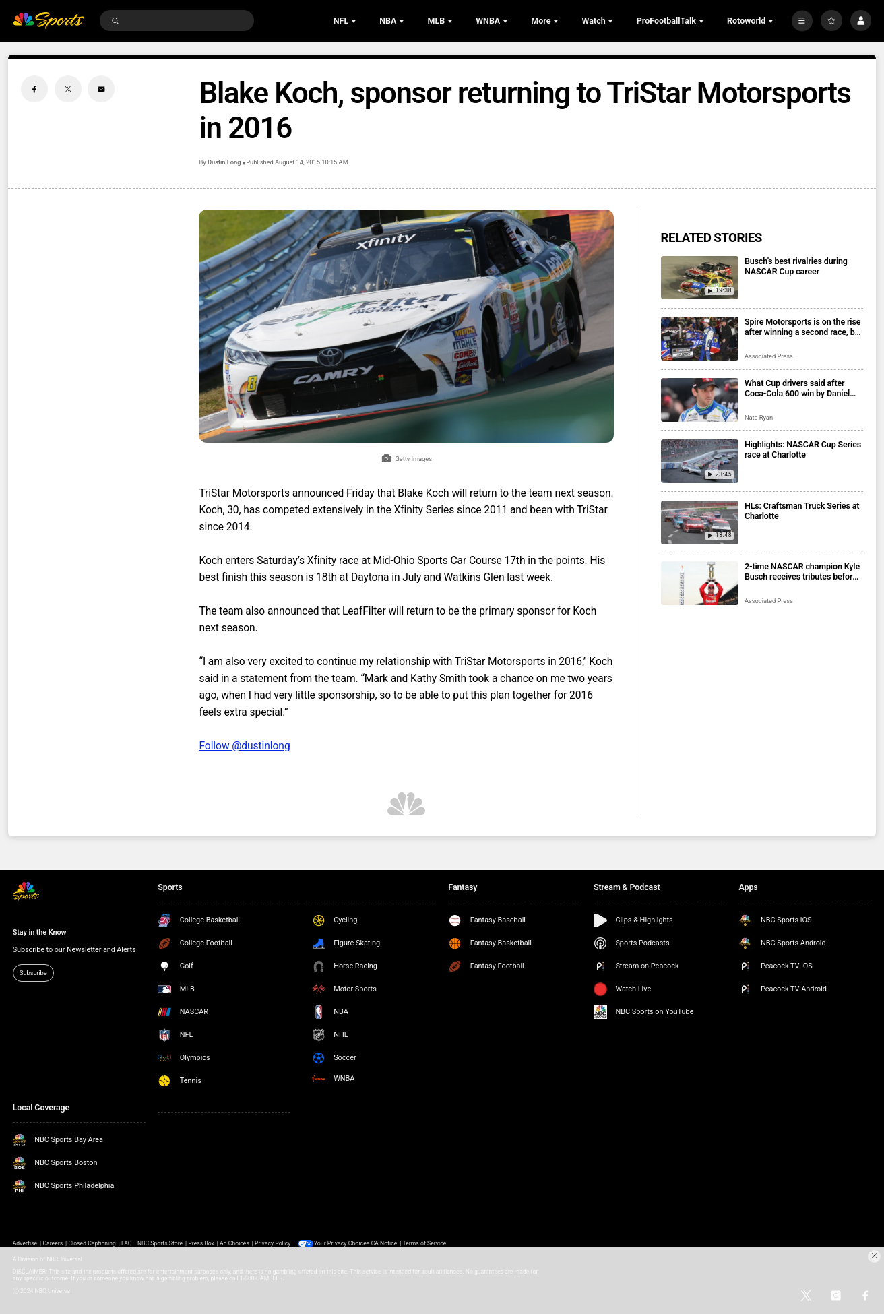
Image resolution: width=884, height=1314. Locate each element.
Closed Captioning (91, 1243)
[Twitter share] (68, 88)
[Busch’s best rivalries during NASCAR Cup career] (699, 278)
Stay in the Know (40, 932)
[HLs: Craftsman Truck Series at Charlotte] (699, 522)
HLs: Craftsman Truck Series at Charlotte (802, 511)
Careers (52, 1243)
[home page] (48, 21)
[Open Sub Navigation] (355, 21)
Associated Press (769, 356)
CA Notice (384, 1243)
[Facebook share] (34, 88)
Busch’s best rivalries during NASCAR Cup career (796, 266)
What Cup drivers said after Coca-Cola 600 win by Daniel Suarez (797, 388)
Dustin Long (224, 162)
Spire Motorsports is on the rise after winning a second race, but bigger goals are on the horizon (803, 327)
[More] (802, 20)
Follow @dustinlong (244, 746)
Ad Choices (234, 1243)
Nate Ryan (759, 417)
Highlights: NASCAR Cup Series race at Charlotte (803, 449)
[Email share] (101, 88)
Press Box (201, 1243)
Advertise (25, 1243)
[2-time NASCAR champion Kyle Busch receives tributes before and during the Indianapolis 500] (699, 583)
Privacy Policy (272, 1243)
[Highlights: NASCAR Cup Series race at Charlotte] (699, 461)
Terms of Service (425, 1243)
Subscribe (33, 972)
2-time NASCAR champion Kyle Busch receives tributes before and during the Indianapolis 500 (803, 571)
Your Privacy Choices (342, 1243)
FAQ (126, 1243)
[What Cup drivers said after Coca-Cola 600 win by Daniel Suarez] (699, 400)
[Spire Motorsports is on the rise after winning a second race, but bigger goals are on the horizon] (699, 339)
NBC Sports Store (160, 1243)
